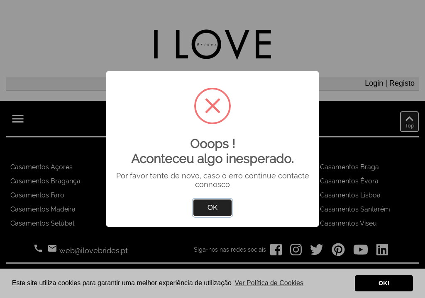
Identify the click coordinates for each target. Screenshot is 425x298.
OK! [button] (384, 283)
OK (213, 207)
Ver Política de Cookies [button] (269, 282)
